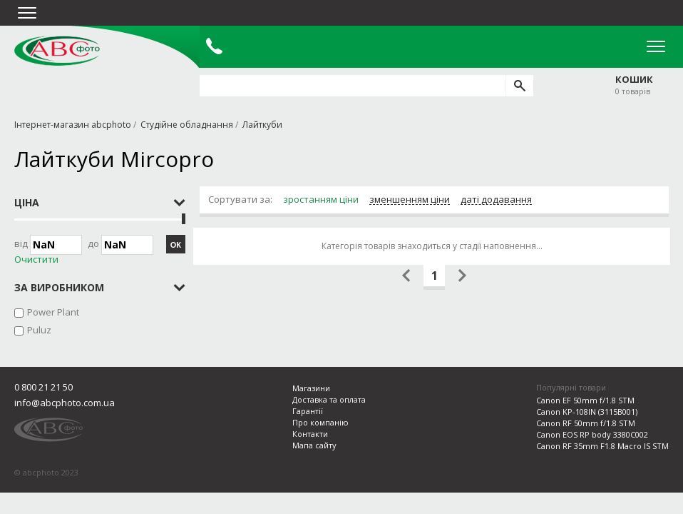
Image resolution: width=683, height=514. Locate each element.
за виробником (59, 287)
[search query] (352, 86)
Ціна (26, 202)
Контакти (310, 433)
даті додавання (496, 200)
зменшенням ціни (409, 200)
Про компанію (320, 422)
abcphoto (57, 51)
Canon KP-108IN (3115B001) (586, 411)
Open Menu (656, 46)
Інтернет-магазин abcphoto (72, 125)
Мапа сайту (314, 445)
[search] (519, 85)
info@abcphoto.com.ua (64, 402)
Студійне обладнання (186, 125)
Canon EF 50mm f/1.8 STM (585, 400)
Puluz (39, 329)
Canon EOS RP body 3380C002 (592, 434)
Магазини (311, 388)
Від (48, 245)
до (120, 245)
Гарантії (307, 410)
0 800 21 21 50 (43, 387)
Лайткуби (262, 125)
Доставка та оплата (329, 399)
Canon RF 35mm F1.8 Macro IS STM (602, 445)
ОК (175, 245)
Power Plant (53, 312)
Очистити (36, 259)
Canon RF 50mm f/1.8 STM (585, 423)
